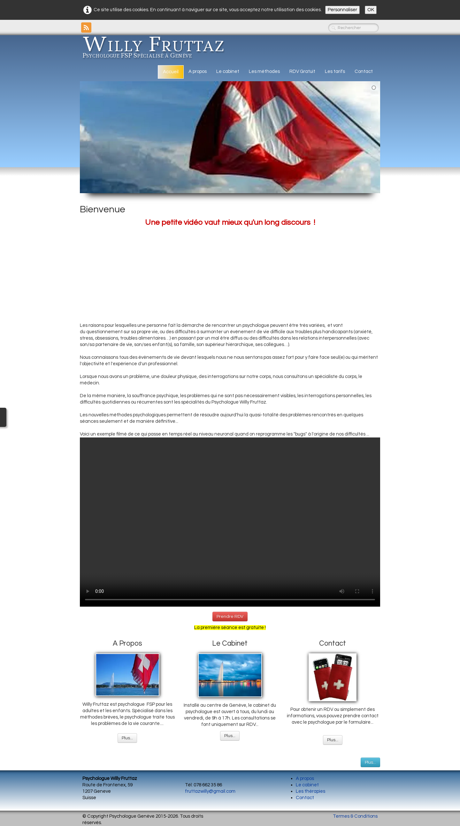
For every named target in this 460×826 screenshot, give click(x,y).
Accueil (171, 71)
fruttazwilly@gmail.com (210, 791)
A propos (197, 71)
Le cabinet (227, 71)
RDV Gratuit (302, 71)
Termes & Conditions (355, 816)
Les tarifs (335, 71)
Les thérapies (310, 791)
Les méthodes (264, 71)
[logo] (155, 49)
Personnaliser (342, 9)
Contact (364, 71)
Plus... (127, 738)
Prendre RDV (230, 616)
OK (370, 9)
